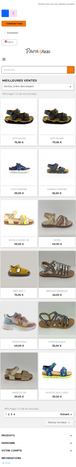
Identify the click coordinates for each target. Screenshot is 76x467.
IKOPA (57, 240)
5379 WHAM (19, 138)
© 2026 (6, 463)
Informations (11, 458)
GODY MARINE (19, 189)
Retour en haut (59, 422)
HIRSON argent (57, 342)
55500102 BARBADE (57, 291)
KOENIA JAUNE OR (19, 240)
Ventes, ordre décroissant (38, 87)
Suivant (66, 414)
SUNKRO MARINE (57, 189)
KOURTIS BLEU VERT (57, 392)
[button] (13, 24)
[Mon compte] (11, 33)
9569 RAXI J (19, 291)
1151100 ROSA (19, 342)
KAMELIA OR (19, 392)
